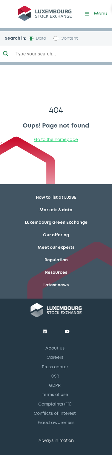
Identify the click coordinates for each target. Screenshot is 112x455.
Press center (55, 367)
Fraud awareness (56, 423)
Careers (55, 357)
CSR (55, 376)
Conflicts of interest (55, 413)
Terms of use (55, 395)
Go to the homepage (56, 140)
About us (55, 348)
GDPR (55, 385)
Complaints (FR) (54, 404)
